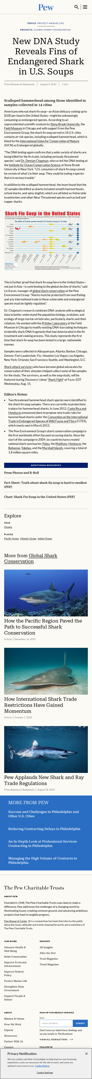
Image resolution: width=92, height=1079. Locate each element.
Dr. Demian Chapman (34, 160)
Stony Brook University (65, 123)
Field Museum (13, 128)
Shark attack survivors (18, 366)
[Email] (56, 1023)
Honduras (74, 443)
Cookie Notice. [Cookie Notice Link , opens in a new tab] (42, 1066)
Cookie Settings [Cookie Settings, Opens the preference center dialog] (45, 1072)
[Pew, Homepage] (46, 6)
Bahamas (14, 447)
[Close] (86, 1053)
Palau (46, 443)
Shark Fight (55, 379)
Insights (45, 941)
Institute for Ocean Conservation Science (35, 164)
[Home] (34, 887)
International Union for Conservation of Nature (49, 141)
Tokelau (26, 447)
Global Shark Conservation (30, 558)
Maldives (61, 443)
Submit (80, 1023)
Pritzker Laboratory (54, 323)
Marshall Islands (52, 447)
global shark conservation (49, 290)
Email (42, 1017)
